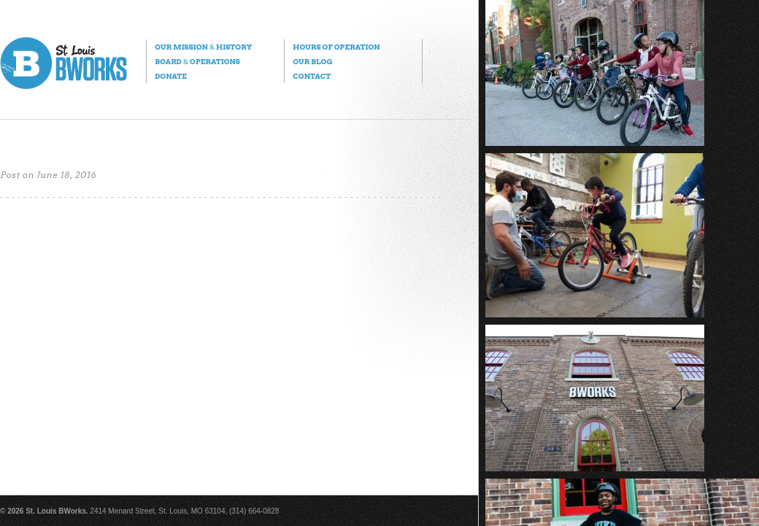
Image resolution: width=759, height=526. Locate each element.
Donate (171, 75)
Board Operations (197, 61)
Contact (312, 75)
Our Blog (312, 61)
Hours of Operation (336, 46)
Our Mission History (203, 46)
